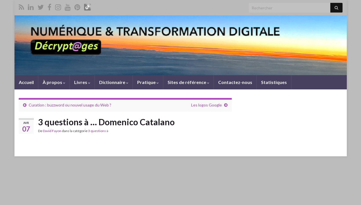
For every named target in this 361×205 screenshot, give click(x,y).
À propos (54, 82)
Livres (82, 82)
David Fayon (52, 131)
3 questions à (98, 131)
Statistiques (274, 82)
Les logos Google (206, 104)
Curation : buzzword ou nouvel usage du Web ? (70, 104)
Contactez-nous (235, 82)
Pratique (148, 82)
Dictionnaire (113, 82)
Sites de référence (188, 82)
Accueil (26, 82)
